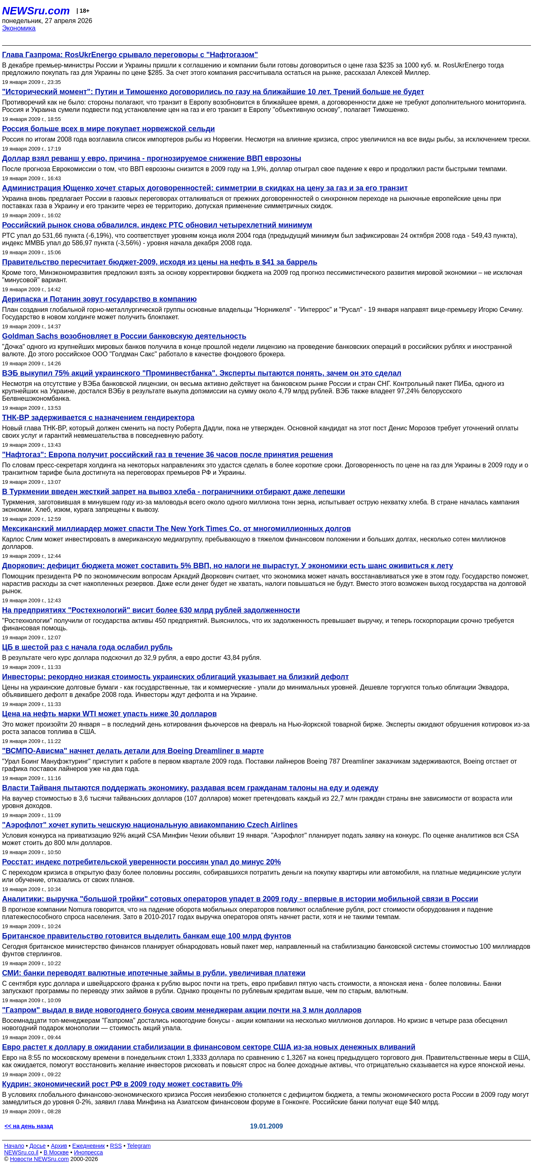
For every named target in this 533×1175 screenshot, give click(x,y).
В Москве (56, 1152)
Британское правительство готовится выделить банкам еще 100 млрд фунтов (146, 936)
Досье (37, 1145)
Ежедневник (88, 1145)
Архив (59, 1145)
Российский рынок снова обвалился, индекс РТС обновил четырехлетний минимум (157, 225)
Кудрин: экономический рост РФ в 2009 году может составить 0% (122, 1084)
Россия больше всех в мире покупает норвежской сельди (108, 129)
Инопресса (88, 1152)
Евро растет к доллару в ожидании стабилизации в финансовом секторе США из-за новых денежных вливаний (208, 1047)
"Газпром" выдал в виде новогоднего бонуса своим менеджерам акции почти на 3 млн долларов (181, 1010)
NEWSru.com (36, 11)
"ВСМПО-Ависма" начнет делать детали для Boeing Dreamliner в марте (133, 751)
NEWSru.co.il (21, 1152)
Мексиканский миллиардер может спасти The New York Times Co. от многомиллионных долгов (176, 529)
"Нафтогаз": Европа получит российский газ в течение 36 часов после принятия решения (167, 454)
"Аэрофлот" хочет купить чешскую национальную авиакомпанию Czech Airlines (150, 825)
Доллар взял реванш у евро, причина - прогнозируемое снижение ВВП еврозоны (151, 158)
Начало (14, 1145)
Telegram (139, 1145)
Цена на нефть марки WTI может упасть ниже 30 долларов (109, 714)
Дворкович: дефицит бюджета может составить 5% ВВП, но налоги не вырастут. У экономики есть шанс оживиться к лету (227, 566)
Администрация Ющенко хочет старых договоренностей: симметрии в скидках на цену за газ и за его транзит (205, 188)
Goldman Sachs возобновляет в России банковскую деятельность (124, 336)
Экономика (19, 28)
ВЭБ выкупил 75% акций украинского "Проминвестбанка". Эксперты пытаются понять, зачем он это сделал (201, 373)
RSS (116, 1145)
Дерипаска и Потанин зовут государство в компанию (99, 299)
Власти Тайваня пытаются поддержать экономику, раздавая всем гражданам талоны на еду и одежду (190, 788)
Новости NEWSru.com (39, 1159)
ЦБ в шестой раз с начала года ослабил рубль (87, 647)
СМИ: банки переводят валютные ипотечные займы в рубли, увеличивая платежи (153, 973)
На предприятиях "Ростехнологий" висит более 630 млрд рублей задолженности (151, 610)
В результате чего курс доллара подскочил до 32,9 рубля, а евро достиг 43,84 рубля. (131, 657)
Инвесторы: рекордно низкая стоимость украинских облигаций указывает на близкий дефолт (175, 677)
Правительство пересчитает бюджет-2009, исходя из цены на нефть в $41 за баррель (159, 262)
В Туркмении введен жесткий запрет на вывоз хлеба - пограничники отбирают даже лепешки (173, 492)
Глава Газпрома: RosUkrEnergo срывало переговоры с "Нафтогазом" (130, 55)
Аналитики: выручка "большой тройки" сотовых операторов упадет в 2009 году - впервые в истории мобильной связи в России (240, 899)
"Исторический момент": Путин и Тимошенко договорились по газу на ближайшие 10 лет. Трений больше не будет (213, 92)
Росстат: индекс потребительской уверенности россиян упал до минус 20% (141, 862)
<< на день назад (29, 1126)
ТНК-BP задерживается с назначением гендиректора (98, 417)
